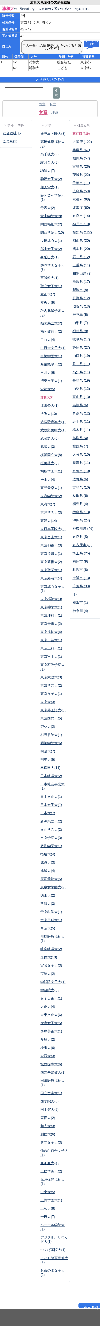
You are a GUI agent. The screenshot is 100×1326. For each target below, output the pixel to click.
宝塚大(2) (47, 974)
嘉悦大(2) (47, 1118)
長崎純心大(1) (51, 241)
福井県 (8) (80, 331)
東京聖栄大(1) (51, 570)
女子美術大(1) (51, 998)
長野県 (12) (81, 298)
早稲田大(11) (50, 768)
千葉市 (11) (81, 183)
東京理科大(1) (51, 615)
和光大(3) (47, 1126)
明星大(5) (47, 759)
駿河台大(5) (49, 162)
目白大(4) (47, 340)
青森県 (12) (81, 413)
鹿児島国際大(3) (52, 133)
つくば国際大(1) (52, 1250)
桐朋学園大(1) (51, 471)
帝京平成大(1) (51, 920)
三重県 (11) (81, 265)
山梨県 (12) (81, 389)
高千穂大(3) (49, 154)
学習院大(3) (49, 990)
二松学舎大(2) (51, 1171)
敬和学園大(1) (51, 846)
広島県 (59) (81, 191)
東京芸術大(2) (51, 562)
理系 (54, 112)
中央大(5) (47, 1192)
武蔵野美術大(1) (52, 430)
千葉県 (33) (81, 586)
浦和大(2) (46, 397)
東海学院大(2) (51, 496)
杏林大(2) (47, 727)
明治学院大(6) (51, 743)
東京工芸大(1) (51, 640)
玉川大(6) (47, 373)
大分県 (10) (81, 454)
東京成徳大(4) (51, 632)
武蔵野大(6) (49, 438)
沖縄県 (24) (81, 520)
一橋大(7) (47, 1217)
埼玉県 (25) (81, 553)
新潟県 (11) (81, 463)
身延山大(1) (49, 257)
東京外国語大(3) (52, 710)
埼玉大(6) (47, 1048)
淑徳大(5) (47, 389)
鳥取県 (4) (80, 438)
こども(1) (10, 141)
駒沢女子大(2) (51, 179)
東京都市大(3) (51, 545)
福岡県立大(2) (51, 323)
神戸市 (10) (81, 224)
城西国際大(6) (51, 1064)
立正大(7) (47, 294)
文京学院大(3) (51, 838)
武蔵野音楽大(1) (52, 422)
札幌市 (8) (80, 570)
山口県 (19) (81, 356)
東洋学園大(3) (51, 512)
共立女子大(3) (51, 1142)
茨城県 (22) (81, 175)
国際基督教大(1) (52, 1072)
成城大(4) (47, 871)
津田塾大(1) (49, 405)
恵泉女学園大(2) (52, 887)
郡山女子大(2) (51, 249)
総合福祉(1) (12, 133)
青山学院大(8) (51, 216)
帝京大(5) (47, 928)
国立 (42, 104)
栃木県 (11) (81, 430)
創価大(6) (47, 1134)
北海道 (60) (81, 208)
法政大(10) (48, 414)
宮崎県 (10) (81, 487)
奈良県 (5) (80, 537)
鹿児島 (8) (80, 315)
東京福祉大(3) (51, 599)
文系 (43, 112)
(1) (74, 594)
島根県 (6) (80, 405)
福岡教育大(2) (51, 331)
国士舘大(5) (49, 1109)
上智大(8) (47, 1208)
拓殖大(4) (47, 854)
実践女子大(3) (51, 965)
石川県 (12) (81, 257)
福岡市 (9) (80, 561)
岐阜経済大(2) (51, 949)
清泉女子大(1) (51, 381)
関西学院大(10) (52, 232)
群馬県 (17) (81, 282)
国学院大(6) (49, 1101)
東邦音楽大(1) (51, 488)
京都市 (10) (81, 471)
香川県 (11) (81, 364)
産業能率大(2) (51, 364)
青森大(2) (47, 208)
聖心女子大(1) (51, 286)
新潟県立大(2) (51, 821)
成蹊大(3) (47, 862)
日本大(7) (47, 813)
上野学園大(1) (51, 1200)
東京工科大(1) (51, 648)
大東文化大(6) (51, 1015)
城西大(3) (47, 1056)
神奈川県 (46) (82, 528)
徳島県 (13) (81, 512)
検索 (56, 93)
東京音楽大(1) (51, 537)
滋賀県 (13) (81, 306)
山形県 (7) (80, 323)
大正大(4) (47, 1007)
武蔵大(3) (47, 447)
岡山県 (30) (81, 240)
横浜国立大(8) (51, 455)
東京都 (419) (81, 133)
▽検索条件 (89, 1307)
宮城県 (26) (81, 166)
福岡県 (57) (81, 158)
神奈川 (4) (80, 611)
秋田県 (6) (80, 496)
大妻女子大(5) (51, 1023)
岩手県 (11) (81, 422)
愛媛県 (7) (80, 446)
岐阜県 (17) (81, 339)
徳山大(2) (47, 895)
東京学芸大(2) (51, 685)
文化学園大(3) (51, 830)
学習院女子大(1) (52, 982)
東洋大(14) (48, 521)
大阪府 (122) (82, 142)
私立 (52, 104)
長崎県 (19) (81, 380)
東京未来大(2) (51, 624)
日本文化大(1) (51, 797)
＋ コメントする (91, 43)
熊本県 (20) (81, 249)
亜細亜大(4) (49, 1163)
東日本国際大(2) (52, 529)
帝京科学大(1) (51, 912)
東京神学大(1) (51, 607)
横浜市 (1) (80, 603)
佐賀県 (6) (80, 479)
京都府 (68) (81, 199)
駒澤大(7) (47, 171)
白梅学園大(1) (51, 356)
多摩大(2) (47, 1039)
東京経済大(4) (51, 578)
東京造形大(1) (51, 554)
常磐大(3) (47, 904)
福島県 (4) (80, 504)
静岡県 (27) (81, 347)
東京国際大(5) (51, 718)
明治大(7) (47, 751)
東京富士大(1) (51, 657)
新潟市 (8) (80, 290)
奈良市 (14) (81, 216)
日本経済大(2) (51, 776)
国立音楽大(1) (51, 1093)
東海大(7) (47, 504)
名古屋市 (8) (82, 545)
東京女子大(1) (51, 694)
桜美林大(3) (49, 463)
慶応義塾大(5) (51, 879)
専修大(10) (48, 957)
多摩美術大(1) (51, 1031)
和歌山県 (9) (82, 273)
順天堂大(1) (49, 187)
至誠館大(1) (49, 278)
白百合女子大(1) (52, 348)
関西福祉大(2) (51, 224)
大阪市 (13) (81, 578)
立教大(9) (47, 302)
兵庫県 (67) (81, 150)
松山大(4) (47, 479)
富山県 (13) (81, 397)
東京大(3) (47, 702)
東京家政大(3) (51, 677)
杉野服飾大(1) (51, 735)
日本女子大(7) (51, 805)
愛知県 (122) (82, 232)
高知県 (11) (81, 372)
